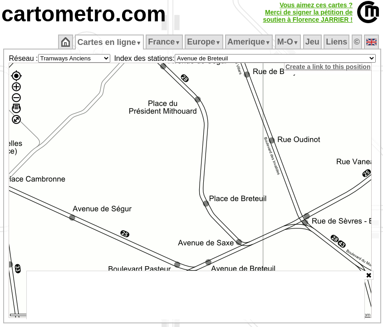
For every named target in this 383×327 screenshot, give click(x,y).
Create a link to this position (327, 66)
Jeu (312, 41)
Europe (204, 41)
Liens (336, 41)
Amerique (248, 41)
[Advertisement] (195, 295)
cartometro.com (83, 14)
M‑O (288, 41)
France (164, 41)
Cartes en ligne (109, 42)
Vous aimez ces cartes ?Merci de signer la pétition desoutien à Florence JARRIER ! (308, 12)
